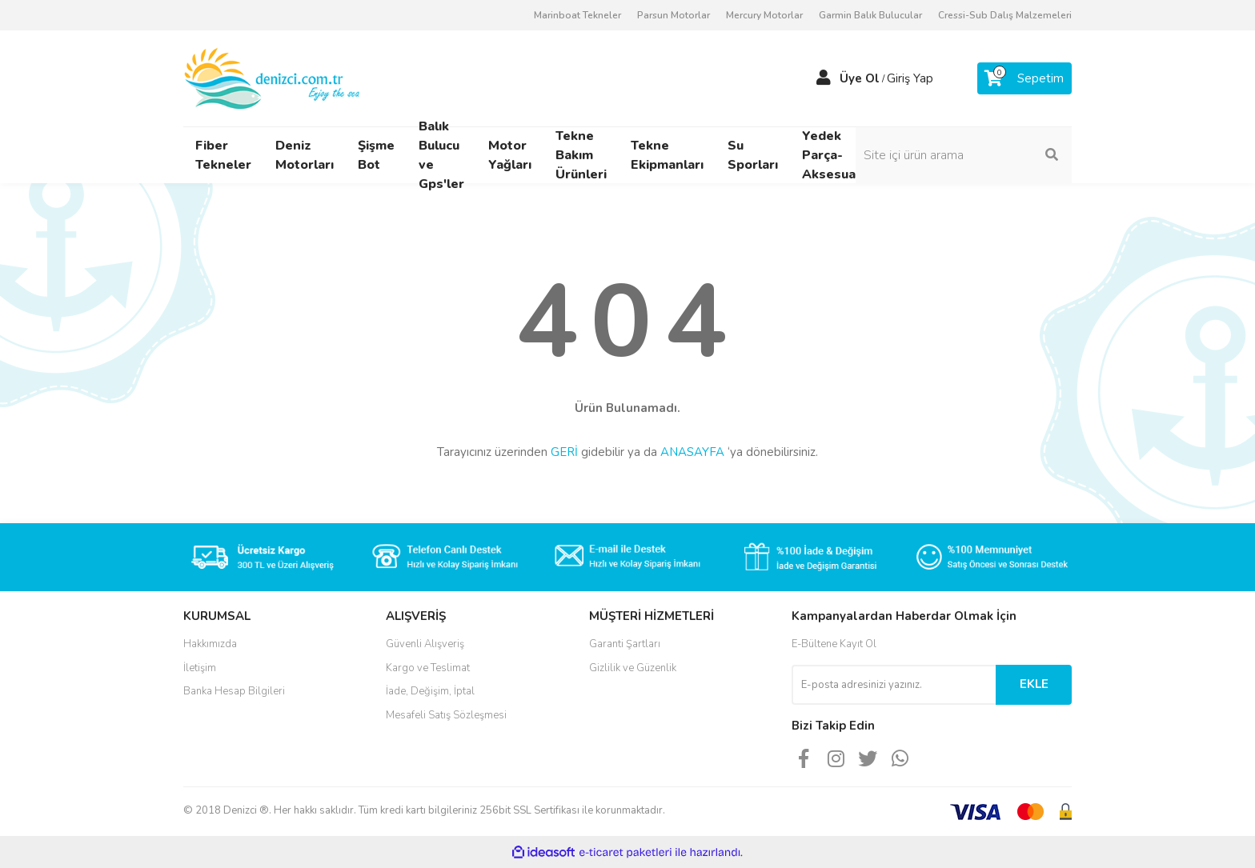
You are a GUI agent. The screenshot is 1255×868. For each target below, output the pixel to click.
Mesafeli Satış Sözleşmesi (446, 715)
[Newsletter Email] (894, 685)
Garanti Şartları (624, 644)
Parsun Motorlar (673, 15)
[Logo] (273, 77)
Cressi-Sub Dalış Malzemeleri (1005, 15)
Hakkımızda (210, 644)
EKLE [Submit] (1034, 684)
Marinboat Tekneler (577, 15)
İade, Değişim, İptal (430, 691)
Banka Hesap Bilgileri (234, 691)
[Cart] (1024, 78)
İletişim (199, 668)
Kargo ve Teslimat (428, 668)
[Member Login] (823, 78)
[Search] (964, 155)
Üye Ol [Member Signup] (860, 78)
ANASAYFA (692, 452)
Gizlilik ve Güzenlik (632, 668)
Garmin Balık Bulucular (870, 15)
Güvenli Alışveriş (425, 644)
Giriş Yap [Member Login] (910, 78)
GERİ (564, 452)
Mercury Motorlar (764, 15)
